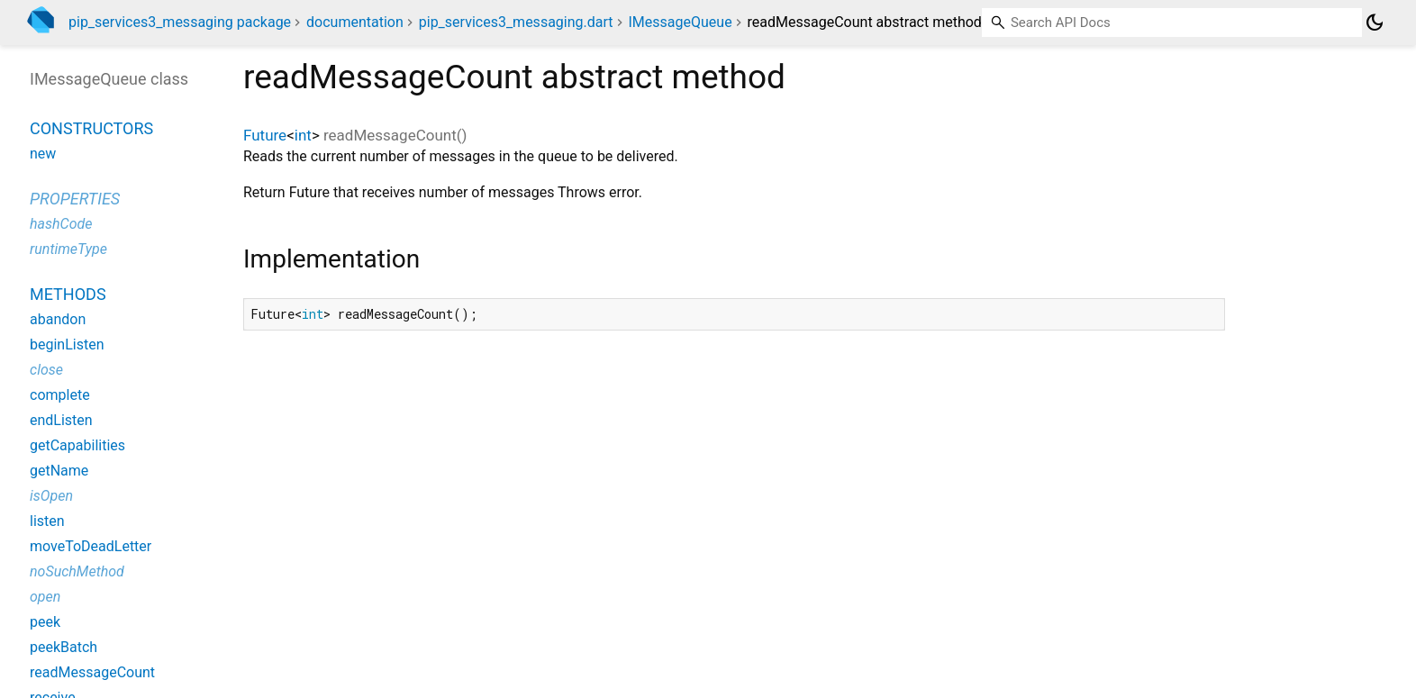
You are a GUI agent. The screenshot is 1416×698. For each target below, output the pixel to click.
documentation (355, 22)
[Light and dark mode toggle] (1374, 22)
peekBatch (63, 647)
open (45, 596)
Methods (68, 294)
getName (59, 470)
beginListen (67, 344)
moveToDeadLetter (90, 546)
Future (264, 135)
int (303, 135)
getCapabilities (77, 445)
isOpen (51, 495)
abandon (58, 319)
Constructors (91, 128)
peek (45, 621)
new (43, 153)
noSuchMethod (77, 571)
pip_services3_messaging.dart (516, 22)
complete (60, 394)
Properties (75, 198)
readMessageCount (92, 672)
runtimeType (68, 249)
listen (47, 521)
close (46, 369)
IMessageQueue (680, 22)
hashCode (61, 223)
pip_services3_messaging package (179, 22)
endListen (61, 420)
